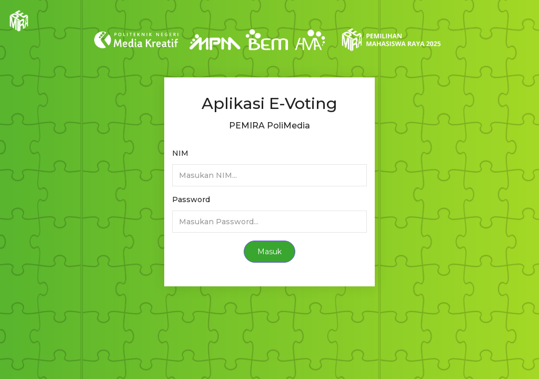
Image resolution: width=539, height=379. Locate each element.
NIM (180, 153)
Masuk (269, 251)
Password (191, 199)
